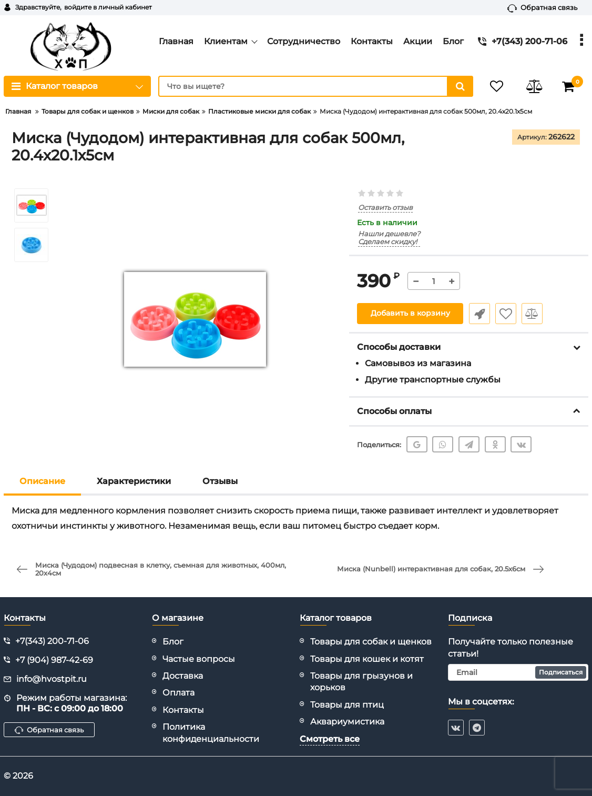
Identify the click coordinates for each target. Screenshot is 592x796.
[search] (314, 86)
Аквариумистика (347, 722)
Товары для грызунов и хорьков (361, 681)
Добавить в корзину (410, 313)
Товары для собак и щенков (371, 642)
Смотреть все (330, 739)
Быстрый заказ (478, 313)
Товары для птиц (347, 705)
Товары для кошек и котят (367, 659)
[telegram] (477, 727)
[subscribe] (518, 672)
